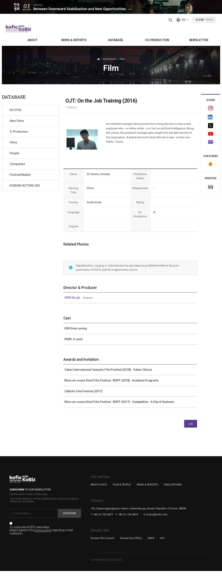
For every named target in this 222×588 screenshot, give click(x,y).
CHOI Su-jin (72, 315)
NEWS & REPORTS (73, 40)
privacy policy (43, 547)
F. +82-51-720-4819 (127, 531)
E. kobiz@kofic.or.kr (156, 531)
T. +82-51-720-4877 (102, 531)
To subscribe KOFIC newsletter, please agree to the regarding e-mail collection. (41, 547)
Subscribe (69, 530)
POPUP (204, 19)
